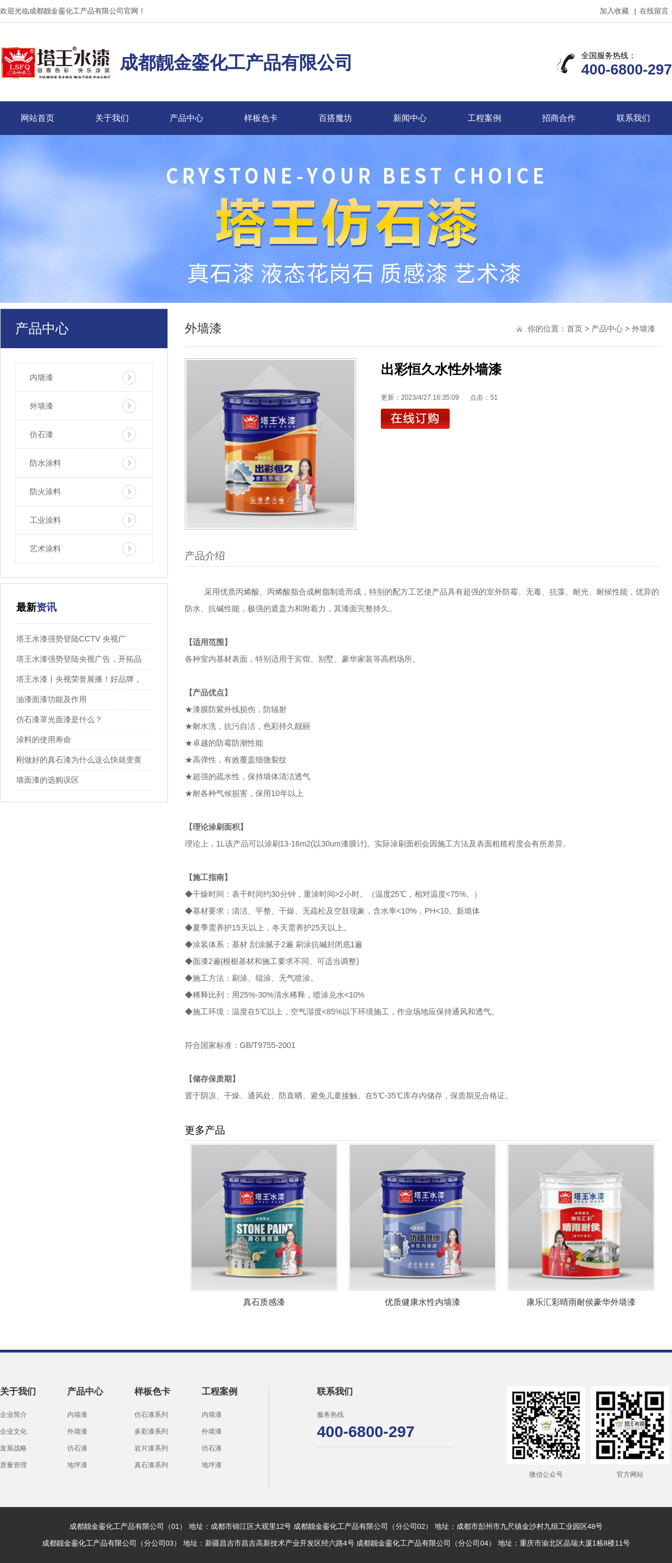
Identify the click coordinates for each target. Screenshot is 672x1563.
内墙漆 (41, 377)
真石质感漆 (264, 1302)
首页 (574, 328)
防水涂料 (45, 462)
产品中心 (186, 118)
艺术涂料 (45, 548)
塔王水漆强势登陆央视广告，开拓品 (79, 658)
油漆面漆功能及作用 (51, 699)
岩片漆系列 (151, 1448)
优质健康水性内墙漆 (422, 1302)
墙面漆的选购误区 (47, 779)
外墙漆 (41, 405)
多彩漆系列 (151, 1431)
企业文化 (13, 1431)
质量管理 (13, 1465)
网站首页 (37, 118)
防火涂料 (45, 491)
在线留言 (654, 11)
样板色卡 (261, 118)
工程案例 (484, 118)
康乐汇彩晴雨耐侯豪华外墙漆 (581, 1302)
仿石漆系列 (151, 1415)
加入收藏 (614, 11)
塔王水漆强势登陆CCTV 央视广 (71, 638)
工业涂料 (45, 520)
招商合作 (559, 118)
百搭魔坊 (335, 118)
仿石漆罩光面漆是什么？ (59, 719)
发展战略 (13, 1448)
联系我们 (633, 118)
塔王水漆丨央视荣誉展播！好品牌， (79, 679)
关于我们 (112, 118)
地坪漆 (77, 1465)
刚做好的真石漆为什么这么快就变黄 (79, 759)
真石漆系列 (151, 1465)
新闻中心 (410, 118)
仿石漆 (41, 434)
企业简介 (13, 1415)
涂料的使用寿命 (43, 739)
